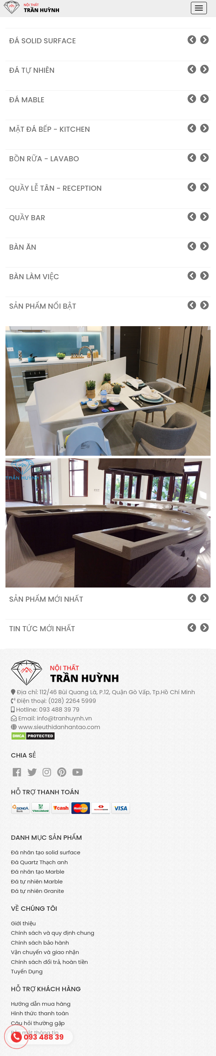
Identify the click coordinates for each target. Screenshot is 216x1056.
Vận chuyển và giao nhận (45, 952)
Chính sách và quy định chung (52, 933)
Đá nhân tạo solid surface (45, 852)
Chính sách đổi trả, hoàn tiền (49, 962)
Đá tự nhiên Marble (37, 881)
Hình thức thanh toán (40, 1013)
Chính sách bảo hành (40, 942)
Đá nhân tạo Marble (37, 871)
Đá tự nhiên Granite (37, 891)
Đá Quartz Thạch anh (39, 862)
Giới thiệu (23, 923)
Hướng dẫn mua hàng (41, 1004)
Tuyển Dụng (27, 971)
